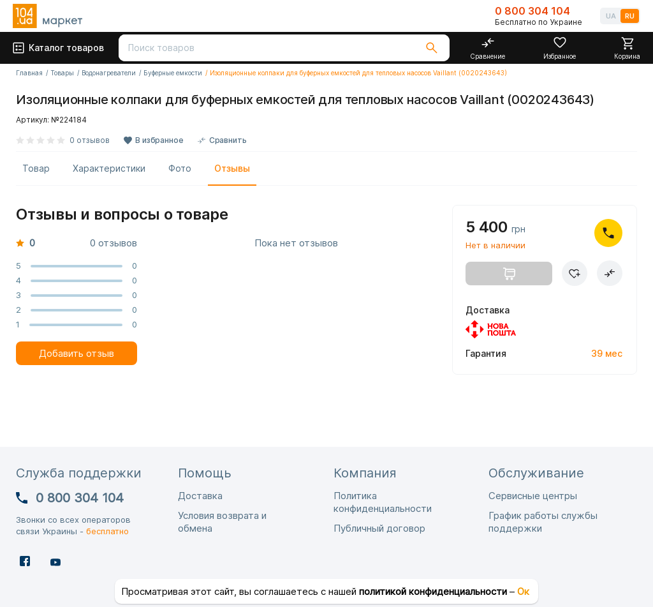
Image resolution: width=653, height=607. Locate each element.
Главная (29, 73)
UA (611, 15)
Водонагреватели (109, 73)
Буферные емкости (172, 73)
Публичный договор (379, 528)
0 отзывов (90, 140)
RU (630, 15)
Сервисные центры (532, 496)
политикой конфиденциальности (433, 591)
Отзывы (232, 168)
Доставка (200, 496)
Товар (36, 168)
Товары (62, 73)
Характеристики (109, 168)
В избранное (159, 140)
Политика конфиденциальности (383, 502)
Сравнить (228, 140)
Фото (179, 168)
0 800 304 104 (532, 10)
